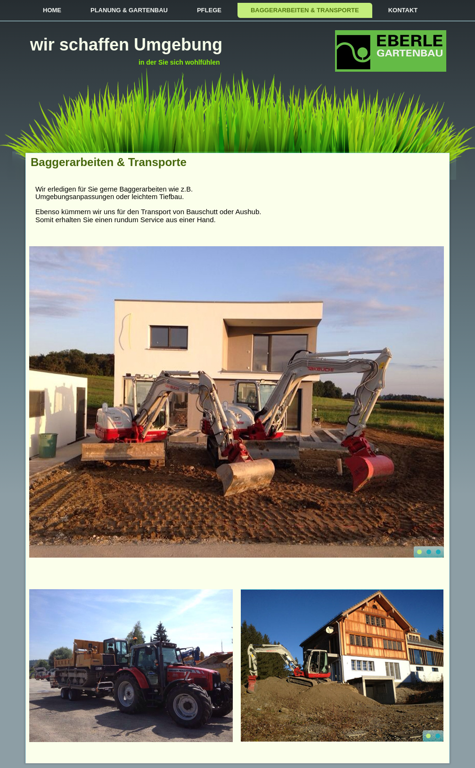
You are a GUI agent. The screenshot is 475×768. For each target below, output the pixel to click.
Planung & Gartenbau (129, 10)
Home (52, 10)
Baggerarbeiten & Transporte (305, 10)
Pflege (209, 10)
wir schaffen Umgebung (126, 44)
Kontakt (403, 10)
